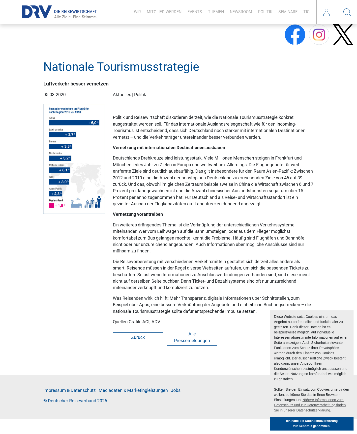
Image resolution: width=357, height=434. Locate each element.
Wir (137, 11)
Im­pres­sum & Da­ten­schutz (69, 390)
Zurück (138, 337)
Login (326, 12)
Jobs (175, 390)
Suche (347, 12)
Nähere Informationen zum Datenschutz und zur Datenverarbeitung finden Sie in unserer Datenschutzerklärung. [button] (310, 405)
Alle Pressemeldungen (192, 337)
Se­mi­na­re (288, 11)
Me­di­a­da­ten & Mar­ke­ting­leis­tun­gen (133, 390)
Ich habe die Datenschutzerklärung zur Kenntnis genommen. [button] (312, 423)
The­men (216, 11)
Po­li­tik (265, 11)
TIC (306, 11)
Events (194, 11)
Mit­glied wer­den (164, 11)
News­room (241, 11)
